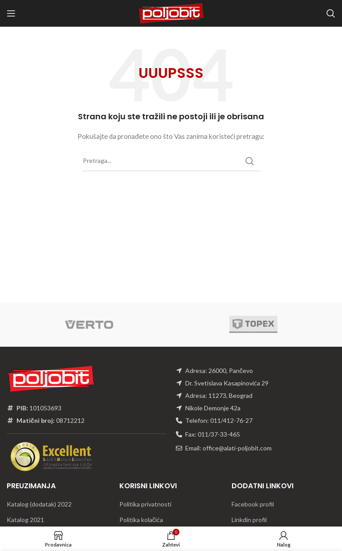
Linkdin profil (249, 519)
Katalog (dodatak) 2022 (39, 504)
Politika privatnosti (145, 504)
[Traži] (331, 13)
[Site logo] (171, 12)
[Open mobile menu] (11, 13)
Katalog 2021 (25, 519)
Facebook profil (253, 504)
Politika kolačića (141, 519)
